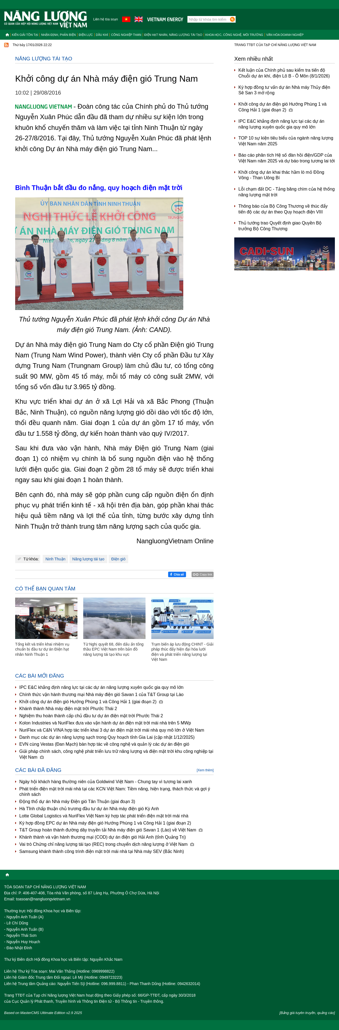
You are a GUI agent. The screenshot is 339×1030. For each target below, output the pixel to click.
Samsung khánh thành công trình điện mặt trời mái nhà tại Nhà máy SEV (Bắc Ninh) (101, 851)
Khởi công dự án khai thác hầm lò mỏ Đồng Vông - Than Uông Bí (281, 175)
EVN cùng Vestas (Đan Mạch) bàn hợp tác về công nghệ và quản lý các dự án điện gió (104, 744)
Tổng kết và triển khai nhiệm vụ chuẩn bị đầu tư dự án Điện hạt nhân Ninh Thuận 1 (42, 649)
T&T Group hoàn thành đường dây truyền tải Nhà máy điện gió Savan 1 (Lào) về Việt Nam (111, 830)
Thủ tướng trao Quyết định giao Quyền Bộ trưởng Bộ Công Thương (280, 226)
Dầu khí (102, 34)
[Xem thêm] (205, 770)
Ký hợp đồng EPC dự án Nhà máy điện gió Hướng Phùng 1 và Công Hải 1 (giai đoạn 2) (105, 823)
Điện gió (118, 559)
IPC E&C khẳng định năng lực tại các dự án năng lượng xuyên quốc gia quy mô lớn (101, 687)
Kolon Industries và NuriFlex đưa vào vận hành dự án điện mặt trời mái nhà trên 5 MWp (105, 723)
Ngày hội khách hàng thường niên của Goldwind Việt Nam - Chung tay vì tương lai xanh (105, 781)
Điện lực (86, 34)
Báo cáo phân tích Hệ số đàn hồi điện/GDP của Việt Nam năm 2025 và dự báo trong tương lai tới (286, 158)
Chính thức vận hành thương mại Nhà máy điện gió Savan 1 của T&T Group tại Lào (101, 694)
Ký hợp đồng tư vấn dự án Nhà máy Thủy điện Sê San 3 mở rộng (284, 90)
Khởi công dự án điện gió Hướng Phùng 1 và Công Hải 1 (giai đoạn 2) (91, 701)
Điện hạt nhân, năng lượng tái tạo (173, 34)
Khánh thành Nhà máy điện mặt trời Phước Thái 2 (68, 708)
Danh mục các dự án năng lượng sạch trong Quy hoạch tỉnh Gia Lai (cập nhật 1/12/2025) (107, 737)
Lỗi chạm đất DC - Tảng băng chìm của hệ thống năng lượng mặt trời (286, 192)
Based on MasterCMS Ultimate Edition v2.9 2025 (43, 1013)
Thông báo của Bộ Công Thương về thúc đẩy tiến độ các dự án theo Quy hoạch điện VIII (283, 209)
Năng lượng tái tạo (43, 58)
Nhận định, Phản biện (58, 34)
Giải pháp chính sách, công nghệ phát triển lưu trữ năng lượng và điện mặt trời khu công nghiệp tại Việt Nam (116, 754)
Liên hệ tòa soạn (105, 19)
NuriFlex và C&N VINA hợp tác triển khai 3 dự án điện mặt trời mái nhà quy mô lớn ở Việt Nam (111, 730)
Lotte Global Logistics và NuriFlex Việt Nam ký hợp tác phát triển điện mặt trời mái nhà (103, 816)
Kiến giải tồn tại (25, 34)
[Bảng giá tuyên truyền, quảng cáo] (307, 1013)
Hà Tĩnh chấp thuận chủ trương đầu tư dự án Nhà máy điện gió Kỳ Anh (89, 808)
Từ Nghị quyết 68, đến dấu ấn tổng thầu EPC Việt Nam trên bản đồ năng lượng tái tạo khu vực (113, 649)
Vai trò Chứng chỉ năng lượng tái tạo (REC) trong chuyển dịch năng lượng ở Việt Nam (106, 844)
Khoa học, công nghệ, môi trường (234, 34)
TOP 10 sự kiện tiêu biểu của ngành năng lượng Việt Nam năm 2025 (285, 141)
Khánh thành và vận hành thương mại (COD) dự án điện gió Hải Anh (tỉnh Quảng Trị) (102, 837)
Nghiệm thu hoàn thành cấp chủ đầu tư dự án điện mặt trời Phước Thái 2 (91, 715)
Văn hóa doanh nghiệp (285, 34)
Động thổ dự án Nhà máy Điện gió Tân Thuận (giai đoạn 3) (77, 801)
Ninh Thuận (55, 559)
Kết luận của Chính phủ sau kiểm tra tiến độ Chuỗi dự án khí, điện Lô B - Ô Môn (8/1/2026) (284, 73)
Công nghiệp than (126, 34)
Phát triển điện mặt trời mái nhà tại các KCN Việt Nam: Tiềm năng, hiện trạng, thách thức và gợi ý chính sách (114, 791)
